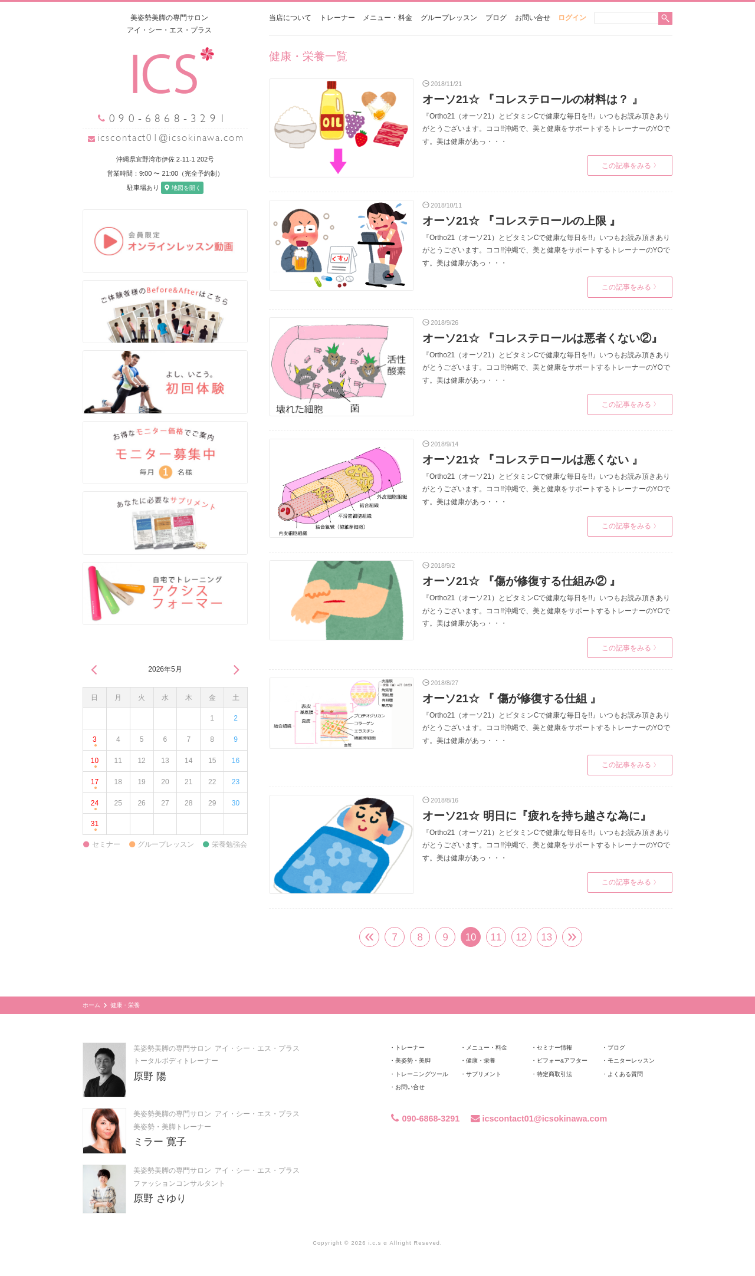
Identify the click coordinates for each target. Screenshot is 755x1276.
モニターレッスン (631, 1060)
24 (94, 805)
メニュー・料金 (387, 18)
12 (521, 937)
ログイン (572, 18)
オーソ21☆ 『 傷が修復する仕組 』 (511, 698)
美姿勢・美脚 (413, 1060)
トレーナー (337, 18)
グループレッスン (449, 18)
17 (94, 785)
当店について (290, 18)
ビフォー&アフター (562, 1060)
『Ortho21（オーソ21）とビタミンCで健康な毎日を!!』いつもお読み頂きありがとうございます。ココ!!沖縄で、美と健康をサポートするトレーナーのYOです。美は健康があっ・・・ (546, 129)
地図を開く (182, 188)
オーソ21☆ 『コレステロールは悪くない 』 (532, 459)
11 (496, 937)
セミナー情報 (554, 1047)
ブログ (496, 18)
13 (546, 937)
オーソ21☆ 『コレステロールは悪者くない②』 (542, 338)
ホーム (91, 1005)
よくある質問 (625, 1074)
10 (94, 764)
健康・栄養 (480, 1060)
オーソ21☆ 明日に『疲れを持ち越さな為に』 (536, 816)
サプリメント (483, 1074)
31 (94, 827)
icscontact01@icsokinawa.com (170, 137)
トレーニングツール (421, 1074)
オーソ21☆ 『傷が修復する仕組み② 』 (521, 581)
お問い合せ (532, 18)
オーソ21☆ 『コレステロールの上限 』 (521, 221)
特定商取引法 (554, 1074)
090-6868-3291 (424, 1118)
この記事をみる (629, 166)
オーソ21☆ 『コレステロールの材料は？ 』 (532, 99)
